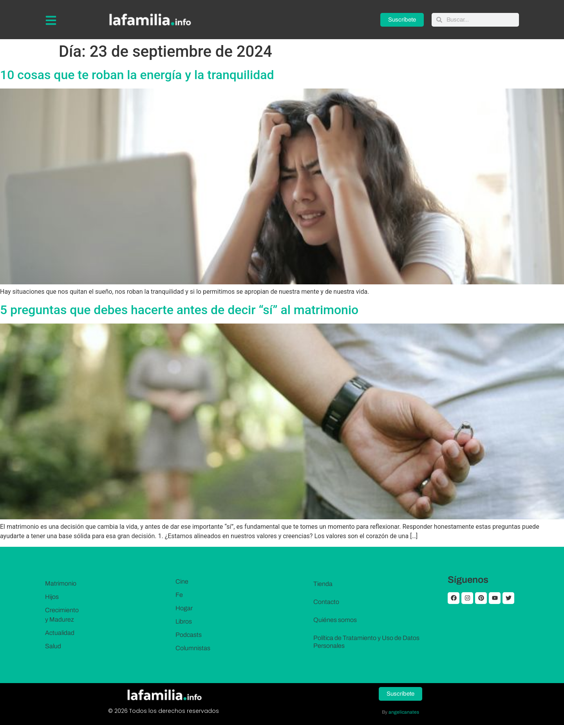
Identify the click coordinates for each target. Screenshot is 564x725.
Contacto (326, 601)
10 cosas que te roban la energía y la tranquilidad (137, 74)
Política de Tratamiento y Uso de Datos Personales (366, 642)
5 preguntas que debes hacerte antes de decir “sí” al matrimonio (179, 309)
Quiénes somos (335, 620)
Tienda (323, 583)
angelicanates (404, 712)
